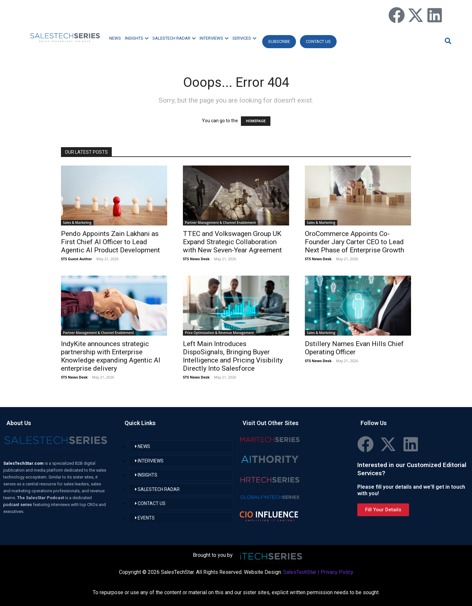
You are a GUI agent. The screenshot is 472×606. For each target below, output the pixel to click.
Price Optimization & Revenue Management (219, 332)
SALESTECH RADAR (174, 38)
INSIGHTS (136, 38)
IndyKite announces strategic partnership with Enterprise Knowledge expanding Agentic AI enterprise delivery (110, 356)
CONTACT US (318, 41)
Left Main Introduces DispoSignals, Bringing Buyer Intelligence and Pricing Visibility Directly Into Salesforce (233, 356)
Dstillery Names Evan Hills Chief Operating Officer (354, 348)
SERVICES (244, 38)
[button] (447, 41)
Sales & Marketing (77, 222)
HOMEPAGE (256, 121)
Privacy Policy (337, 572)
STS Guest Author (76, 258)
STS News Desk (196, 258)
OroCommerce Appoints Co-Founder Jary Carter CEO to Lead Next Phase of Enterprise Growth (354, 242)
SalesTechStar (299, 572)
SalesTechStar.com (24, 463)
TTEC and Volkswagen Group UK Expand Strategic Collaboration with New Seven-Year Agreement (232, 242)
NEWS (115, 38)
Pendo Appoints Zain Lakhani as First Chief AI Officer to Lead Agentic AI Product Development (110, 242)
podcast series (18, 504)
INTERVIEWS (214, 38)
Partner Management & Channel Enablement (220, 222)
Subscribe (279, 41)
